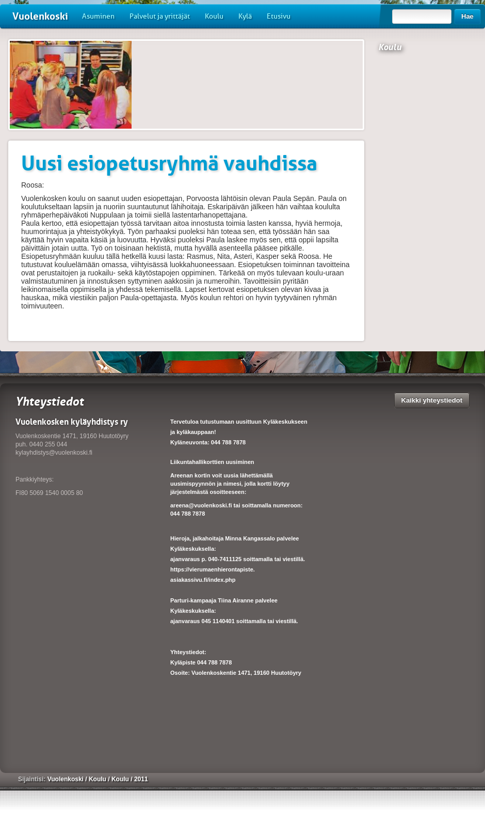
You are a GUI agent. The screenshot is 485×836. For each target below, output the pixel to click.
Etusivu (278, 16)
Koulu (214, 16)
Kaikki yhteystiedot (432, 400)
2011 (141, 779)
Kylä (245, 16)
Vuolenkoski (40, 16)
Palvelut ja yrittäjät (160, 16)
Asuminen (98, 16)
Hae (467, 16)
